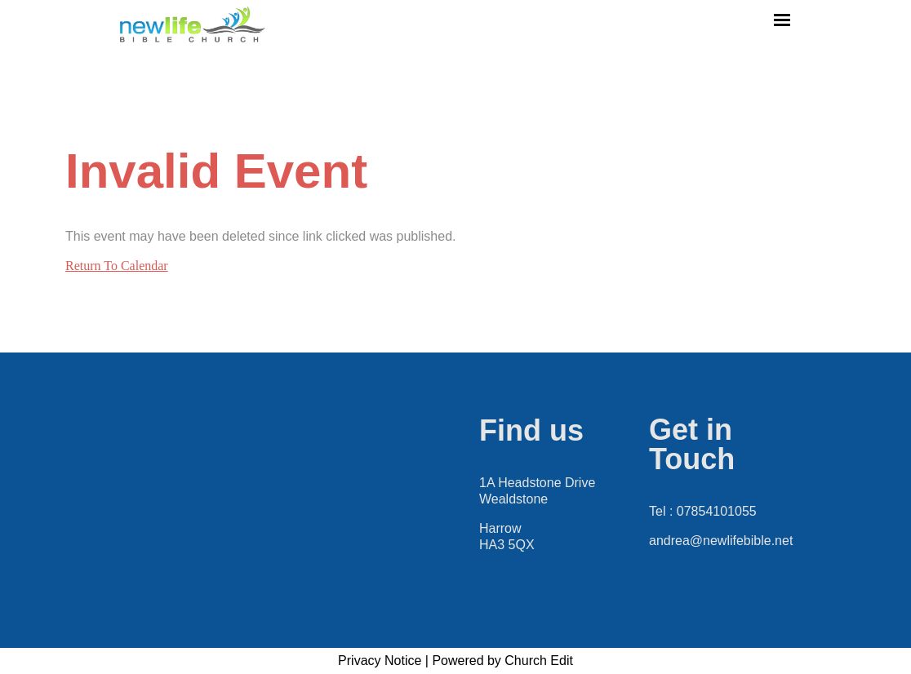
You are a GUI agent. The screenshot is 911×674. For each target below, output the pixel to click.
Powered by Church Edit (502, 660)
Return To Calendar (116, 266)
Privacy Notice (379, 660)
